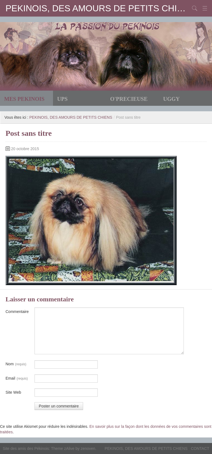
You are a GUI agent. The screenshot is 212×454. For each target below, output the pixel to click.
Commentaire (17, 311)
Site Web (13, 392)
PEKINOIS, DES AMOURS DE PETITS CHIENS (98, 8)
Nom (16, 364)
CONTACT (200, 448)
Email (17, 378)
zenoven (88, 448)
